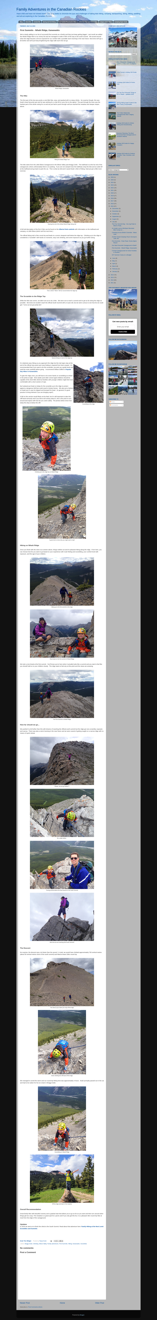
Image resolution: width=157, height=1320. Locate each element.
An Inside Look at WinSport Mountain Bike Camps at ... (123, 229)
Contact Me (37, 22)
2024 (112, 182)
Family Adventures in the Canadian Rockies (51, 9)
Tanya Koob (43, 1241)
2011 (112, 282)
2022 (112, 187)
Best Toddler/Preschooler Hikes (67, 22)
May (113, 261)
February (115, 269)
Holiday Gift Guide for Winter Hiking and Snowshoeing (125, 123)
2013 (112, 277)
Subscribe (123, 332)
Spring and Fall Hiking (49, 22)
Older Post (99, 1303)
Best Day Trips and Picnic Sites (88, 22)
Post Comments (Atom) (35, 1307)
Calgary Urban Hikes (106, 22)
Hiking (70, 1243)
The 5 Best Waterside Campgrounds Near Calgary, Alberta (125, 114)
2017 (112, 201)
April (113, 263)
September (115, 216)
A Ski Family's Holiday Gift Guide (126, 72)
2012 (112, 280)
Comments (114, 405)
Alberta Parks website (66, 229)
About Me (28, 22)
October (114, 214)
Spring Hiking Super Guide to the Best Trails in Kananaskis (126, 103)
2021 (112, 190)
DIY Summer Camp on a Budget (121, 255)
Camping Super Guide (121, 22)
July (113, 221)
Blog (21, 22)
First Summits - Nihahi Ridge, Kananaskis (124, 248)
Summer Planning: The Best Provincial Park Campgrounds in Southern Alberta (126, 134)
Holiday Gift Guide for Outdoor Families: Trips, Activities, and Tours (126, 155)
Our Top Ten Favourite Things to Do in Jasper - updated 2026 (126, 93)
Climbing (35, 1243)
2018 (112, 198)
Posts (112, 402)
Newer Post (25, 1303)
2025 (112, 180)
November (115, 211)
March (114, 266)
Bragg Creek (28, 1243)
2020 (112, 193)
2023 (112, 185)
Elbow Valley (43, 1243)
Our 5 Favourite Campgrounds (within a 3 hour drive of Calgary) (126, 62)
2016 (112, 203)
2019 (112, 195)
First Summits (63, 1243)
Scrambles (84, 1243)
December (115, 208)
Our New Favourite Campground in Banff (124, 245)
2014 (112, 275)
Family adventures (52, 1243)
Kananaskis (76, 1243)
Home (62, 1303)
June (114, 258)
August (114, 219)
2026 (112, 177)
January (114, 271)
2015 (112, 206)
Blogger (82, 1315)
